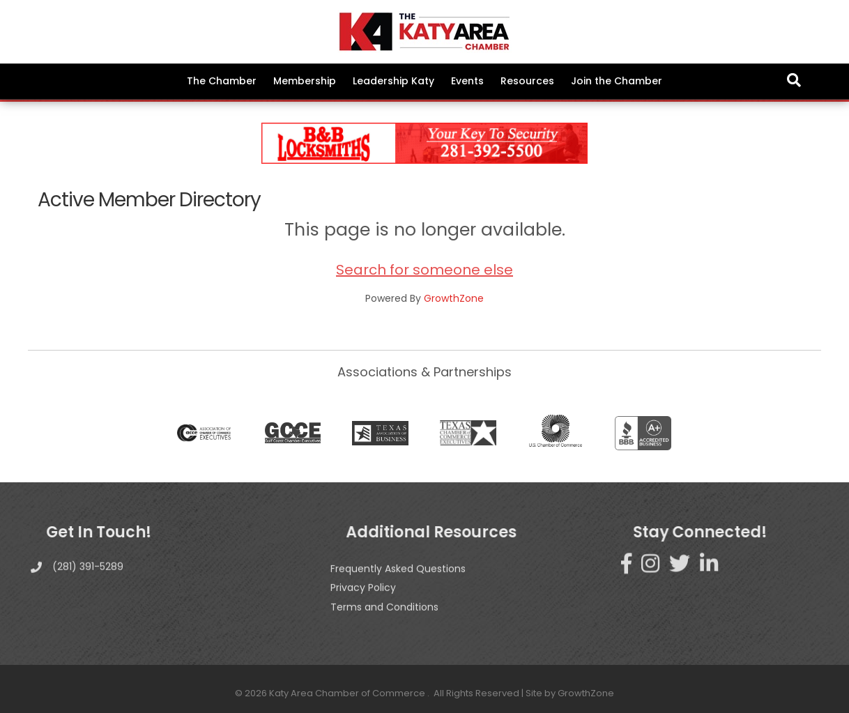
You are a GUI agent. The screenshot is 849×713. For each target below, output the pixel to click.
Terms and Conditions (384, 628)
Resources (527, 81)
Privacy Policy (363, 608)
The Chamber (222, 81)
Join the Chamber (616, 81)
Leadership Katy (393, 81)
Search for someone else (424, 269)
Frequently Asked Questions (398, 590)
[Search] (793, 80)
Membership (304, 81)
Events (467, 81)
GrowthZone (454, 298)
